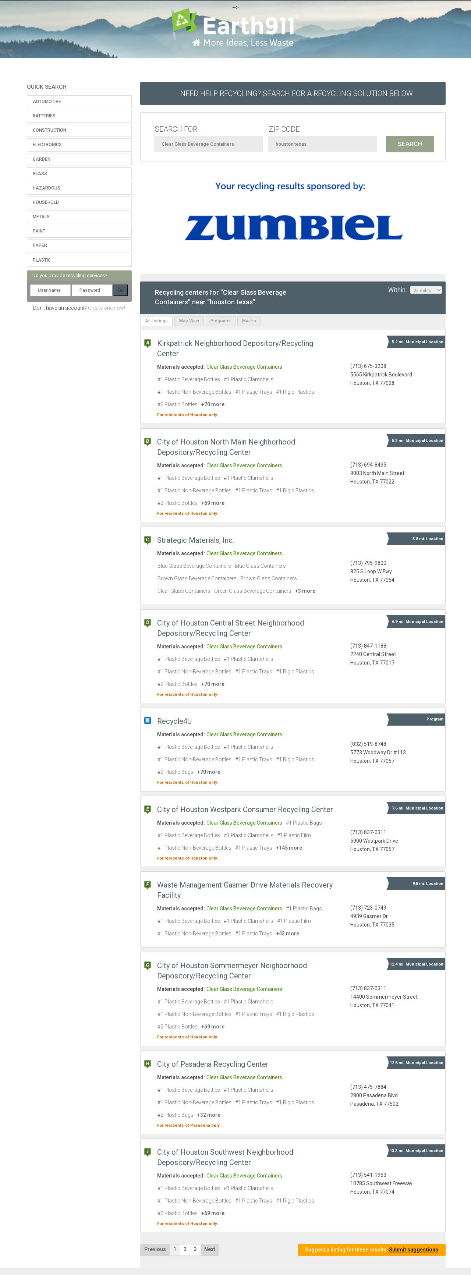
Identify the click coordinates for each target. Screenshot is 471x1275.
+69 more (212, 503)
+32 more (208, 1115)
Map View (189, 320)
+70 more (212, 404)
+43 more (287, 933)
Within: (415, 290)
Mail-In (249, 320)
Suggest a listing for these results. (371, 1250)
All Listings (156, 320)
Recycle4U (174, 721)
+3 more (305, 591)
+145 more (289, 848)
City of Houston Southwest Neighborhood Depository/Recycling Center (225, 1157)
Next (209, 1249)
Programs (220, 320)
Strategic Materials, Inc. (195, 540)
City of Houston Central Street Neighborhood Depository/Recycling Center (230, 628)
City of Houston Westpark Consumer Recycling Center (245, 809)
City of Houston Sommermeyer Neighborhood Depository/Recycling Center (232, 970)
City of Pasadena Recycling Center (213, 1064)
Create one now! (106, 308)
